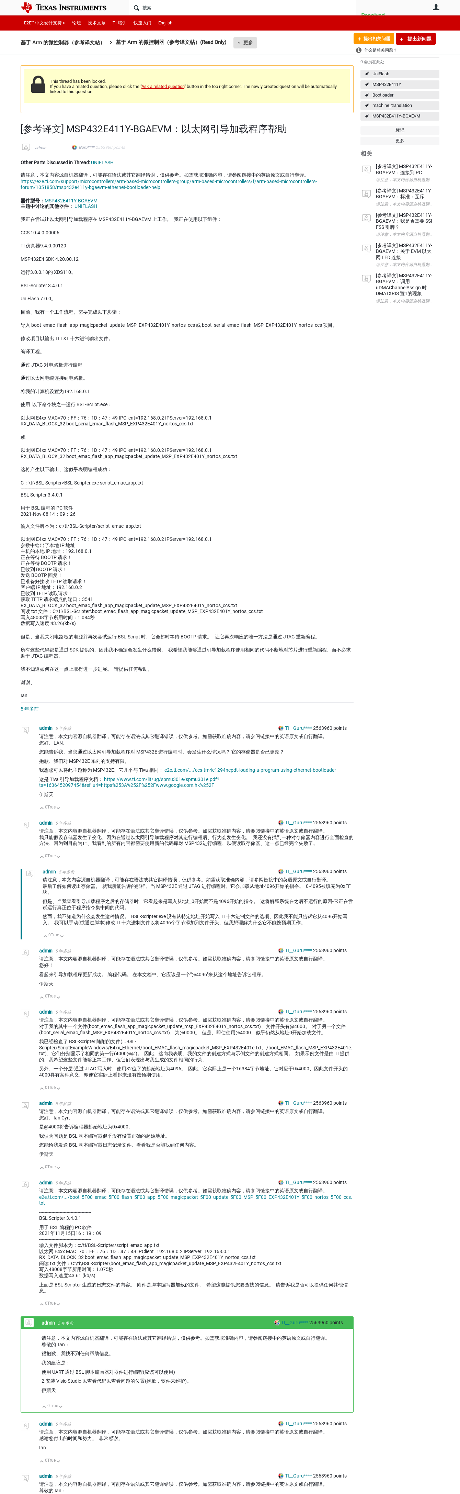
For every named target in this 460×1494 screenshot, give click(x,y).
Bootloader (382, 95)
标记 (399, 130)
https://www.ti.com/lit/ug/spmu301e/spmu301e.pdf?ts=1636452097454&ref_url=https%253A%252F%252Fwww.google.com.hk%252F (129, 782)
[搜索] (242, 7)
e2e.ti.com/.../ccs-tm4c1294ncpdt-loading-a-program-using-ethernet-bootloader (250, 770)
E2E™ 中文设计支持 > (44, 22)
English (165, 22)
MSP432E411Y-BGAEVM (396, 116)
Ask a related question (162, 86)
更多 (248, 42)
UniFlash (380, 73)
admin (40, 147)
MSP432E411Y (386, 84)
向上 (42, 809)
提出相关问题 (375, 39)
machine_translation (392, 105)
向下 (58, 809)
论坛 (76, 22)
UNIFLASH (102, 162)
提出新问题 (419, 39)
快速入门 (142, 22)
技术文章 (97, 22)
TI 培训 (120, 22)
